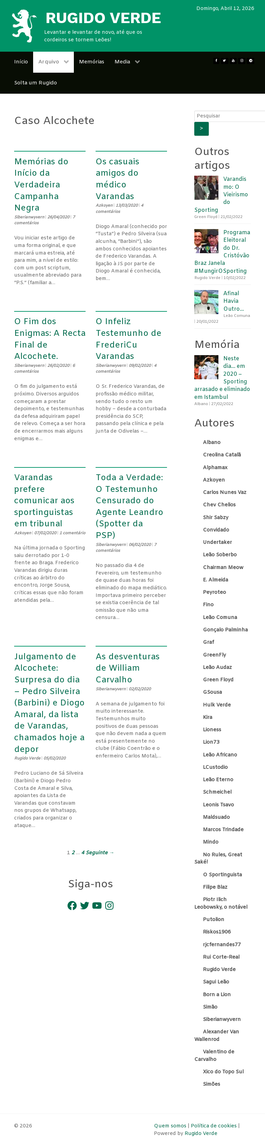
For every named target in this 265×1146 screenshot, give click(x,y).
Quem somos (171, 1126)
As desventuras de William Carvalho (128, 669)
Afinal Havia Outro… (233, 301)
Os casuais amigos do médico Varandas (117, 180)
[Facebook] (216, 61)
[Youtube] (233, 61)
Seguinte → (100, 853)
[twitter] (224, 61)
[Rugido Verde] (24, 26)
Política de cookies (214, 1126)
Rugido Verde (201, 1133)
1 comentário (72, 533)
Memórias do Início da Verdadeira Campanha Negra (41, 185)
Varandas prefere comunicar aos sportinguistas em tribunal (44, 501)
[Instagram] (241, 61)
